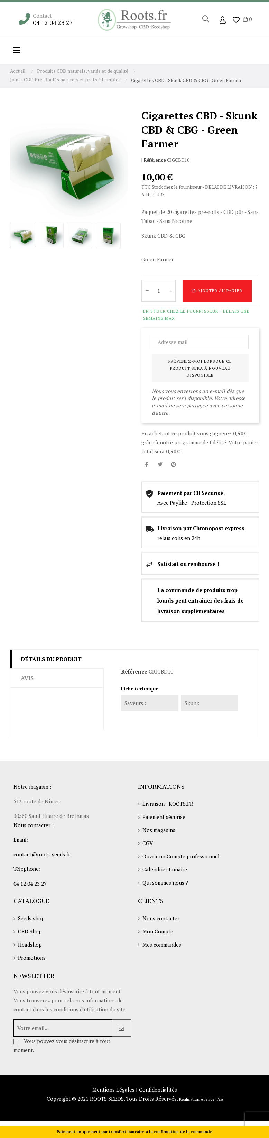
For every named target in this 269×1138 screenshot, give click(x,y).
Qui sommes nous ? (165, 882)
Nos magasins (158, 830)
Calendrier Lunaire (164, 869)
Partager (146, 464)
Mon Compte (157, 931)
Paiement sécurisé (163, 816)
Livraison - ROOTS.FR (167, 803)
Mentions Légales (113, 1089)
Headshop (30, 944)
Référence (155, 160)
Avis (27, 678)
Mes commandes (161, 944)
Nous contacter (160, 918)
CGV (147, 843)
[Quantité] (158, 290)
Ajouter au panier (217, 291)
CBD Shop (30, 931)
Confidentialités (158, 1089)
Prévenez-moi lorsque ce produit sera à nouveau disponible (200, 368)
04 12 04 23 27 (53, 22)
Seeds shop (31, 918)
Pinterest (173, 464)
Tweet (160, 464)
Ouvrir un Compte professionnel (181, 856)
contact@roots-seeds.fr (41, 854)
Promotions (32, 957)
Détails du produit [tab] (51, 659)
